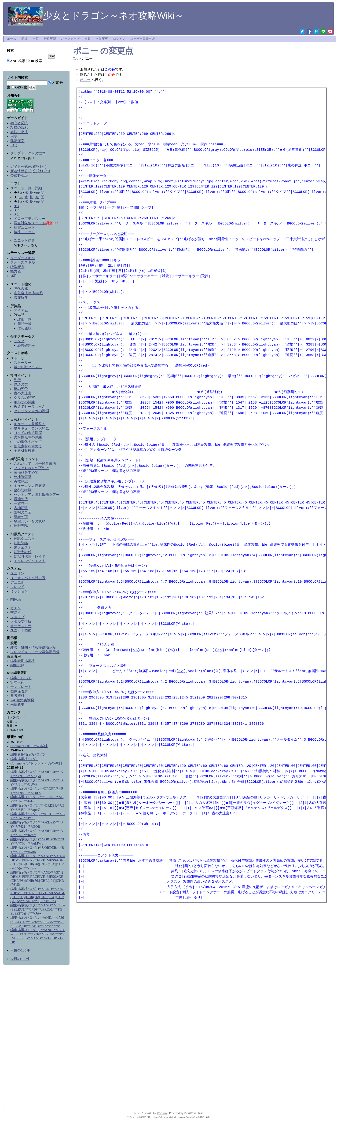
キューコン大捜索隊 (29, 486)
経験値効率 (26, 345)
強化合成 (21, 288)
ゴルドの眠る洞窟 (28, 433)
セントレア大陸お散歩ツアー (36, 494)
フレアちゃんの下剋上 (31, 468)
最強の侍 (21, 499)
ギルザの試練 (24, 402)
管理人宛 (17, 682)
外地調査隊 (22, 477)
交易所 (15, 612)
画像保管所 (19, 691)
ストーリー (22, 362)
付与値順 (24, 328)
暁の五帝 (21, 389)
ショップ (17, 617)
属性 (13, 276)
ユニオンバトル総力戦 (27, 578)
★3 (16, 206)
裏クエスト (22, 547)
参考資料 (17, 696)
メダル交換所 (20, 621)
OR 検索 (35, 61)
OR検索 (21, 87)
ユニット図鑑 (20, 630)
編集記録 (17, 665)
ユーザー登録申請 (142, 38)
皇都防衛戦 (22, 490)
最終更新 (50, 38)
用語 (13, 136)
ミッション (19, 591)
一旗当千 (21, 503)
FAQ (13, 145)
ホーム (11, 38)
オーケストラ (20, 626)
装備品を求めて (26, 472)
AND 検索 (17, 61)
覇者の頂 (21, 517)
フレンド (17, 587)
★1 (16, 214)
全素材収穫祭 (24, 450)
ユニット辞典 (24, 240)
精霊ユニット (24, 227)
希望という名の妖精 (29, 521)
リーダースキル (22, 258)
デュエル (17, 582)
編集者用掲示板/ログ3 (27, 754)
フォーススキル (22, 262)
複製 (87, 38)
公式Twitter (18, 175)
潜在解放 (21, 297)
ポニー (85, 50)
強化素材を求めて (28, 446)
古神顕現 (21, 508)
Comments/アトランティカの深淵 (36, 763)
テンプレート (20, 687)
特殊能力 (17, 267)
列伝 (17, 380)
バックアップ (70, 38)
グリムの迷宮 (24, 398)
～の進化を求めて (28, 442)
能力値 (15, 271)
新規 (24, 38)
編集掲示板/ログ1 (24, 759)
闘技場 (15, 600)
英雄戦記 (21, 481)
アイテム (21, 310)
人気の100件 (20, 950)
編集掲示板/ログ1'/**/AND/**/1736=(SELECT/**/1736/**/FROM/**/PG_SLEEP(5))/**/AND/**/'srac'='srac (38, 922)
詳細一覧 (24, 319)
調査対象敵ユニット (29, 223)
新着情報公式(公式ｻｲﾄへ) (30, 171)
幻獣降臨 (21, 543)
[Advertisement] (36, 1039)
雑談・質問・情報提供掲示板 (33, 647)
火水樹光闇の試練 (28, 437)
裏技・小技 (19, 132)
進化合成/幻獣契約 (28, 293)
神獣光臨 (21, 526)
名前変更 (102, 38)
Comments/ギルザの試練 (29, 746)
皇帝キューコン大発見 (31, 428)
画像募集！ (19, 704)
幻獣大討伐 (22, 552)
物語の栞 (21, 384)
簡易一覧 (24, 324)
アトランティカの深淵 (31, 411)
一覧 (36, 38)
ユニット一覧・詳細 (26, 188)
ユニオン (17, 573)
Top (75, 58)
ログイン (119, 38)
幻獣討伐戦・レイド (29, 556)
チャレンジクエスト (29, 561)
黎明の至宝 (22, 512)
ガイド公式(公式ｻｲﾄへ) (28, 167)
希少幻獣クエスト (28, 367)
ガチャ (15, 608)
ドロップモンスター (29, 219)
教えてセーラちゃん (29, 406)
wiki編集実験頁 (22, 700)
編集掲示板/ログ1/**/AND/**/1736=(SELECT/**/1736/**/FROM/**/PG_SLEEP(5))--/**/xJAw (37, 909)
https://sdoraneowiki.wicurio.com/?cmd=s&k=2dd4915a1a (181, 1117)
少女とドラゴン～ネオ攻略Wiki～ (96, 15)
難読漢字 (17, 141)
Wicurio (162, 1113)
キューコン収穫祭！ (29, 424)
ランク (19, 341)
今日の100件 (20, 959)
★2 (16, 210)
